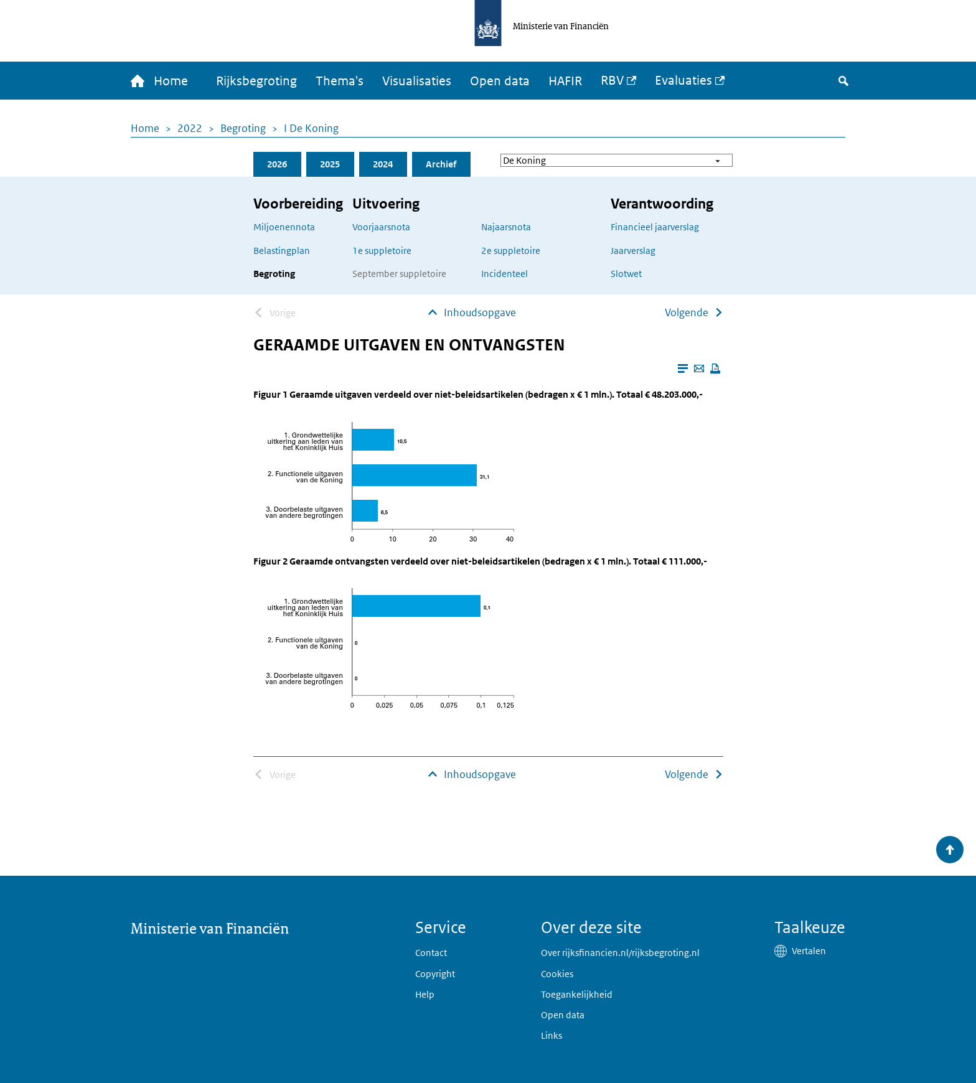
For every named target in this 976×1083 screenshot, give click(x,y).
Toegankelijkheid (576, 994)
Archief (441, 164)
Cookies (557, 974)
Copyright (435, 974)
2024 (383, 164)
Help (424, 994)
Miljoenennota (284, 227)
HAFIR (565, 80)
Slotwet (626, 273)
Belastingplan (281, 250)
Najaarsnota (506, 227)
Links (551, 1035)
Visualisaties (416, 80)
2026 (277, 164)
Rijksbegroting (256, 80)
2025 (330, 164)
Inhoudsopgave (480, 312)
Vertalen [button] (809, 951)
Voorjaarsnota (381, 227)
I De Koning (311, 128)
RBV (612, 80)
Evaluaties (683, 80)
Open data (500, 80)
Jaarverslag (633, 250)
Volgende (686, 312)
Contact (431, 953)
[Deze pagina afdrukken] (715, 368)
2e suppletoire (510, 250)
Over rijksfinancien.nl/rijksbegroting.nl (620, 953)
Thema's (340, 80)
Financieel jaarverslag (655, 227)
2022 (189, 128)
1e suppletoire (381, 250)
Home (145, 128)
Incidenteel (504, 273)
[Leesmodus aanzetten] (683, 368)
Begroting (243, 128)
